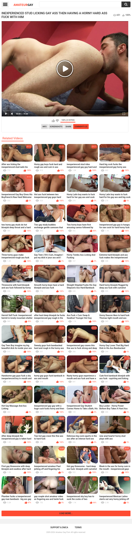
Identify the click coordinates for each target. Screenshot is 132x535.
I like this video (53, 120)
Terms (78, 527)
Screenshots (56, 127)
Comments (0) (81, 127)
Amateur (23, 5)
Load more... (66, 513)
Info (45, 127)
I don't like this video (57, 120)
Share (68, 127)
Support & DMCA (59, 527)
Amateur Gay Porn (63, 532)
